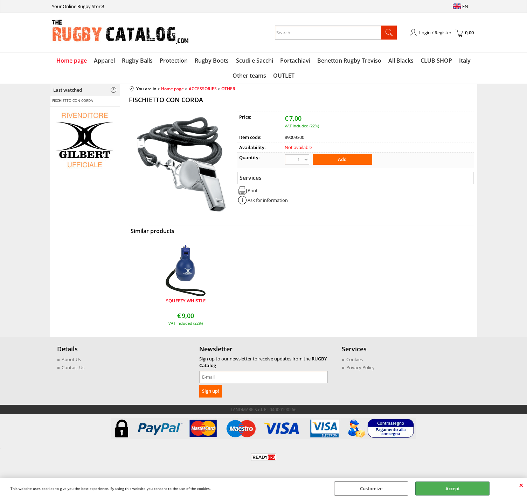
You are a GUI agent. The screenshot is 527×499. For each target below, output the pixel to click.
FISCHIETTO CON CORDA (72, 100)
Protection (174, 60)
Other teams (249, 76)
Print (253, 190)
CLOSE (521, 485)
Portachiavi (295, 60)
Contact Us (73, 368)
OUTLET (283, 76)
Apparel (104, 60)
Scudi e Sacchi (254, 60)
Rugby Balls (137, 60)
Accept (452, 488)
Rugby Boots (212, 60)
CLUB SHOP (436, 60)
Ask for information (268, 200)
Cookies (354, 359)
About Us (71, 359)
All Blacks (401, 60)
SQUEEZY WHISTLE (186, 301)
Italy (465, 60)
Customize (371, 488)
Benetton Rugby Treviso (349, 60)
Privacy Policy (360, 368)
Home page (72, 60)
